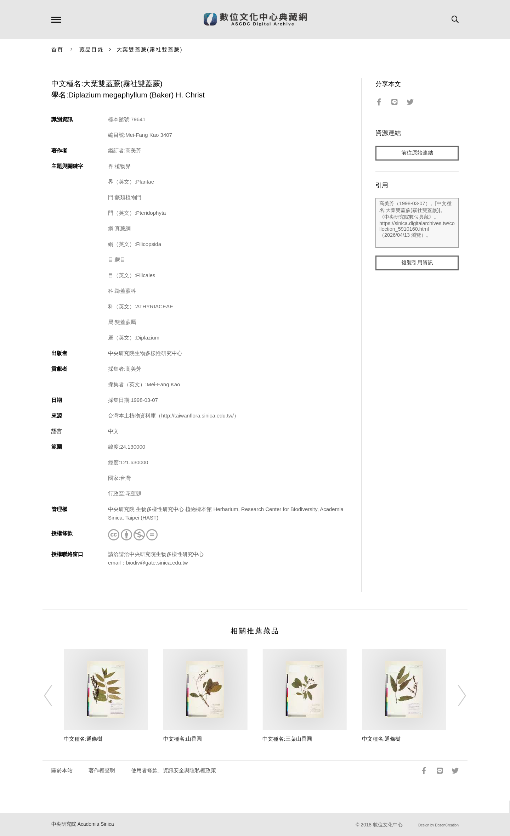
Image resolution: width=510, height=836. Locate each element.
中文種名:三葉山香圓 (287, 739)
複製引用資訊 (417, 263)
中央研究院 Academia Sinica (82, 824)
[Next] (455, 695)
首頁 (57, 49)
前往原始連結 (417, 153)
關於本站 (62, 770)
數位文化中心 (388, 824)
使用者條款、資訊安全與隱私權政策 (173, 770)
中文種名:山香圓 (182, 739)
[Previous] (54, 695)
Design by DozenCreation (438, 825)
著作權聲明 (102, 770)
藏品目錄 (91, 49)
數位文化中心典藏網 (255, 19)
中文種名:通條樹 (83, 739)
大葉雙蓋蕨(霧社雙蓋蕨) (150, 49)
